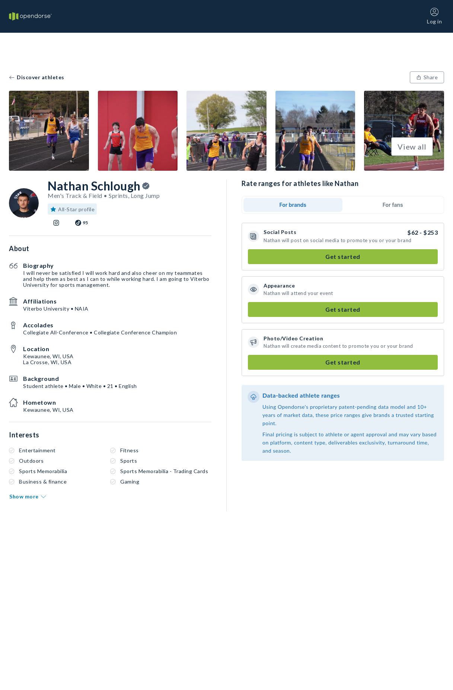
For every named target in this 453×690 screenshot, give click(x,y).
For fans (393, 205)
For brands (292, 205)
